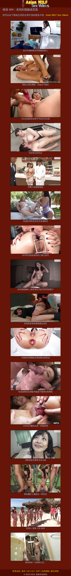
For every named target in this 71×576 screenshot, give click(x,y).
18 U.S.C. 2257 (33, 571)
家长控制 (54, 571)
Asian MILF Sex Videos (57, 15)
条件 (24, 571)
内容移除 (45, 571)
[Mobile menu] (2, 4)
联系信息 (16, 571)
